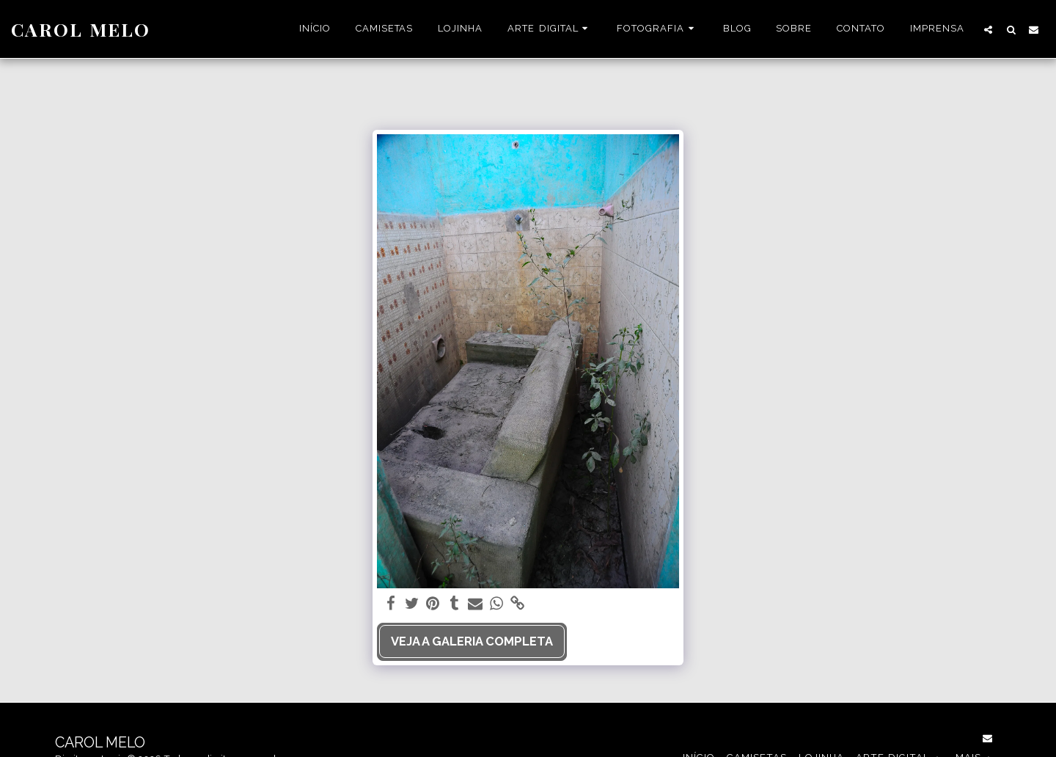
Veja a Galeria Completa (472, 641)
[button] (550, 29)
